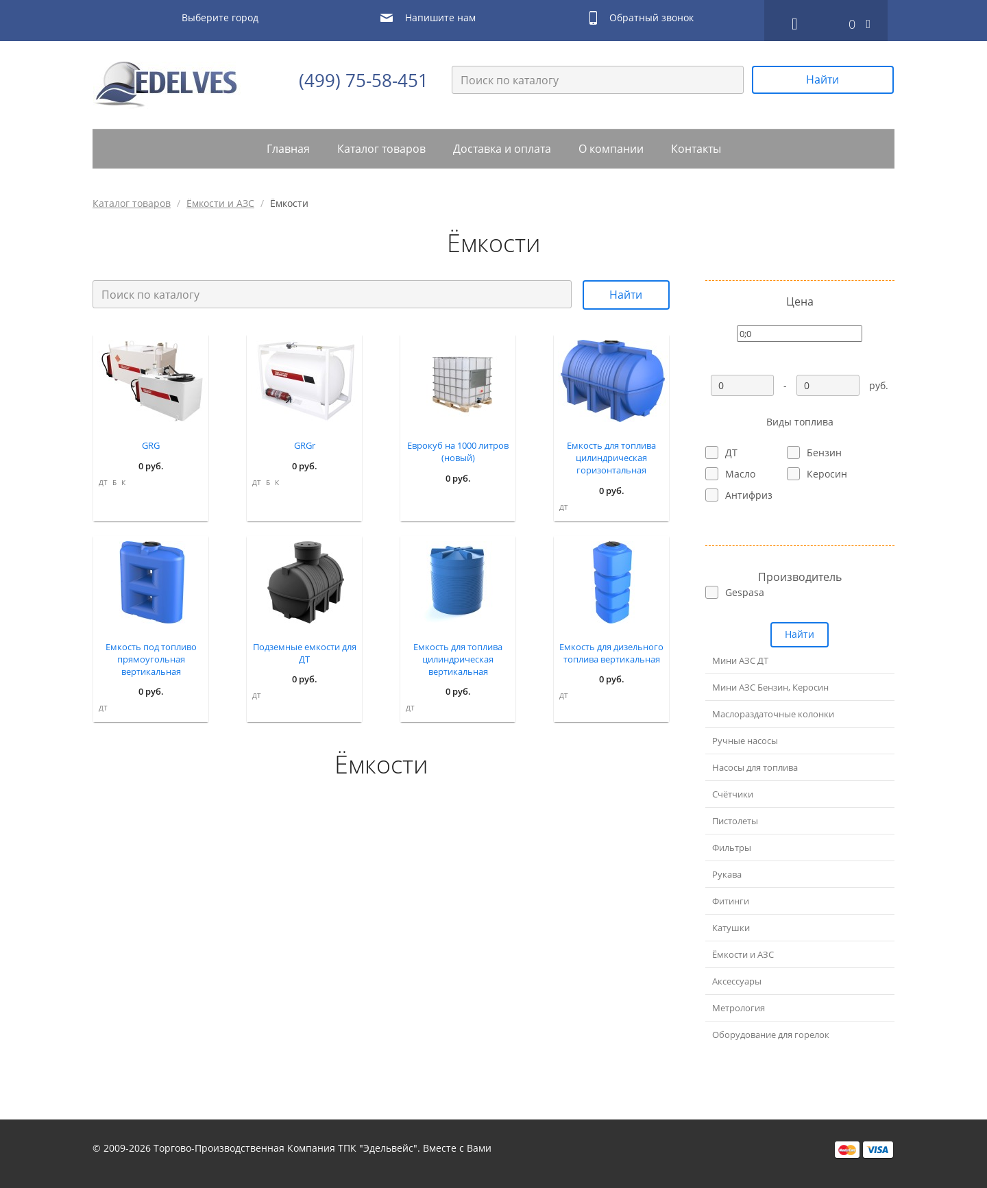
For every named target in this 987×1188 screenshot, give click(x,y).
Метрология (738, 1008)
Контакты (696, 148)
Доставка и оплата (502, 148)
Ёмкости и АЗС (220, 203)
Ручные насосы (745, 740)
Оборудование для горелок (770, 1034)
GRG (151, 445)
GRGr (304, 445)
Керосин (827, 473)
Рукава (727, 874)
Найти (822, 79)
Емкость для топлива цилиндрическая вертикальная (457, 659)
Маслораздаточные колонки (773, 714)
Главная (288, 148)
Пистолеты (735, 821)
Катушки (731, 927)
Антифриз (748, 495)
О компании (611, 148)
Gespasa (744, 592)
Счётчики (732, 794)
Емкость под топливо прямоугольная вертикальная (151, 659)
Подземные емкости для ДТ (304, 653)
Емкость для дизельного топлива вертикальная (611, 653)
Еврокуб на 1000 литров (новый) (458, 451)
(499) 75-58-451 (363, 80)
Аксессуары (736, 981)
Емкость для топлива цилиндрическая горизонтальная (611, 457)
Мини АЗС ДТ (740, 660)
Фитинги (730, 901)
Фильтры (731, 847)
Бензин (824, 452)
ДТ (103, 482)
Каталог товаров (381, 148)
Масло (740, 473)
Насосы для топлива (755, 767)
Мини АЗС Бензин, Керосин (770, 687)
